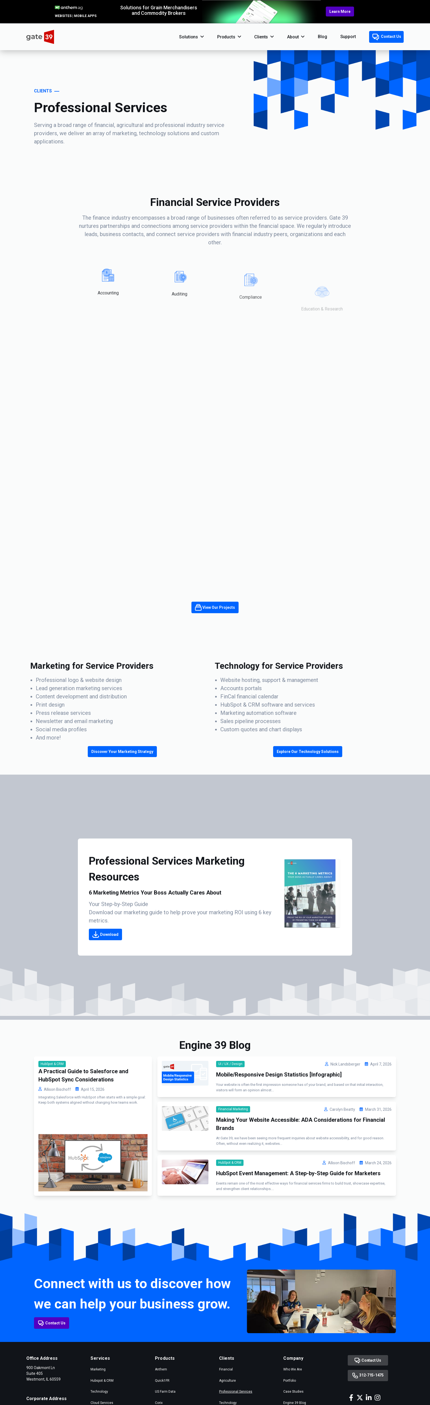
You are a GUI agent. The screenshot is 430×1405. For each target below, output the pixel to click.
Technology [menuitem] (99, 1391)
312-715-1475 (367, 1375)
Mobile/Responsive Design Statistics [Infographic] (279, 1074)
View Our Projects (215, 585)
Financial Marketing (233, 1109)
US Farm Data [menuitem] (165, 1391)
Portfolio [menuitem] (289, 1381)
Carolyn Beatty (342, 1109)
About (293, 36)
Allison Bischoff (57, 1089)
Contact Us (386, 37)
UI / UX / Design (230, 1064)
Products (226, 36)
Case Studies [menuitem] (293, 1391)
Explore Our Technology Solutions (308, 751)
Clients (261, 36)
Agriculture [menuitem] (227, 1381)
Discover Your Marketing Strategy (122, 751)
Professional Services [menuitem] (235, 1391)
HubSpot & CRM (52, 1064)
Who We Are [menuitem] (292, 1369)
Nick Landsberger (345, 1064)
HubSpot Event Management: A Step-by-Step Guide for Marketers (298, 1173)
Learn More (339, 11)
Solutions (188, 36)
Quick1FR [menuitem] (162, 1381)
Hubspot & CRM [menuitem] (102, 1381)
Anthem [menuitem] (161, 1369)
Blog (322, 36)
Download (105, 934)
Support (348, 36)
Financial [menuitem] (226, 1369)
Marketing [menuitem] (98, 1369)
